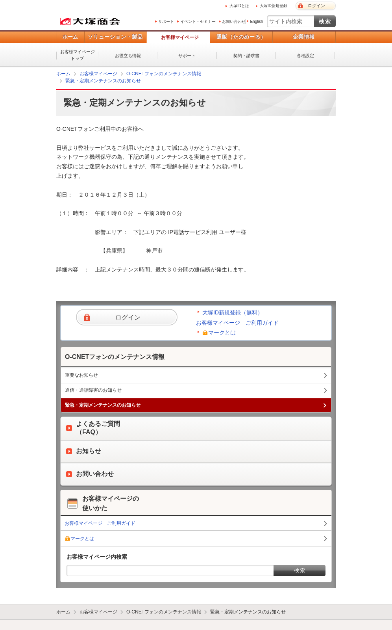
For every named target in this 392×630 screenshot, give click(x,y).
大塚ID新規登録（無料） (232, 312)
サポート (166, 21)
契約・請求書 (246, 55)
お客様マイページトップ (77, 55)
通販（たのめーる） (241, 37)
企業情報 (304, 37)
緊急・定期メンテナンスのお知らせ (103, 81)
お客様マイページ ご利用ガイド (237, 323)
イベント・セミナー (198, 21)
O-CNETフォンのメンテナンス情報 (163, 73)
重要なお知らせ (81, 375)
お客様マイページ (180, 37)
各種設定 (305, 55)
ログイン (316, 5)
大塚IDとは (239, 6)
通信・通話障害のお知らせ (93, 390)
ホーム (70, 37)
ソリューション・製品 (115, 37)
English (256, 21)
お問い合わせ (234, 21)
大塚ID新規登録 (273, 6)
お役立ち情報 (128, 55)
